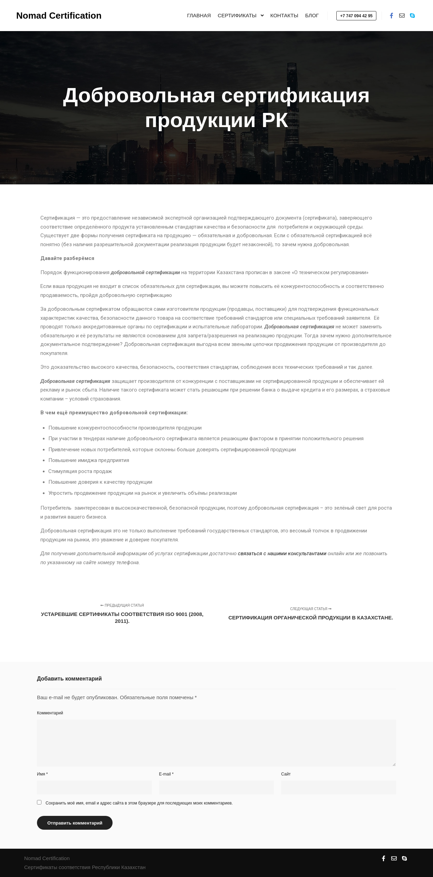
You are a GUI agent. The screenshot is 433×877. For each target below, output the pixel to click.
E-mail (166, 774)
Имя (42, 774)
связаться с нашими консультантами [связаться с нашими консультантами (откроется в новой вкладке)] (282, 553)
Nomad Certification (50, 15)
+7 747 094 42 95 (356, 15)
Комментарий (50, 713)
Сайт (286, 774)
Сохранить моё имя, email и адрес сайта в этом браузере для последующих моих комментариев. (139, 803)
